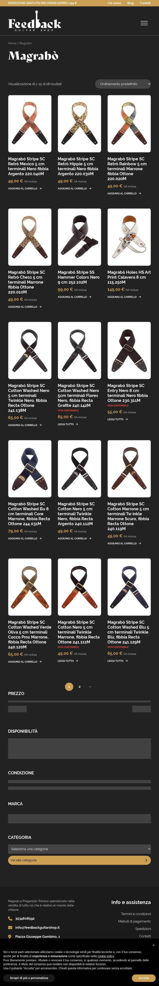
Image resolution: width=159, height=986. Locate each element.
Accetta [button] (144, 978)
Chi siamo (114, 3)
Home (12, 43)
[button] (153, 945)
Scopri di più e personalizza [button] (29, 978)
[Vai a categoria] (79, 860)
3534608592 (25, 918)
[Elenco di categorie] (79, 849)
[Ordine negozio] (123, 84)
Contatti (145, 3)
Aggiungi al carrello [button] (22, 188)
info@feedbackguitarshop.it (37, 928)
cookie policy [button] (106, 956)
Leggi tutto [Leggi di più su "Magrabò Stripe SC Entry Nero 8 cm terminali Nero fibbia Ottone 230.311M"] (115, 419)
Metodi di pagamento (134, 921)
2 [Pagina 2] (80, 687)
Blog (130, 3)
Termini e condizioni (136, 914)
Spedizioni (143, 929)
